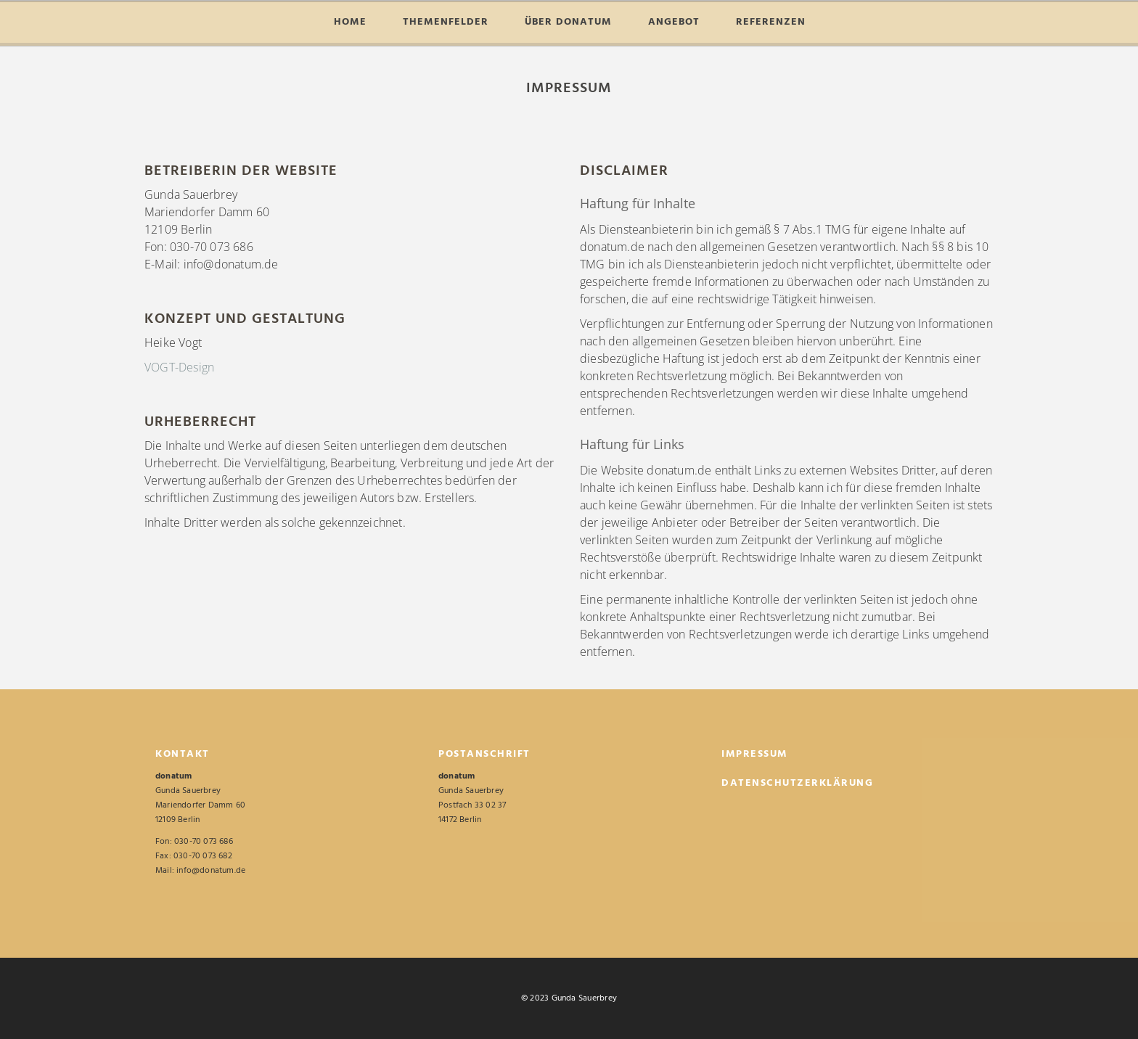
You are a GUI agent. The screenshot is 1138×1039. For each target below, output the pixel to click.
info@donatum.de (210, 870)
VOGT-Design (179, 367)
